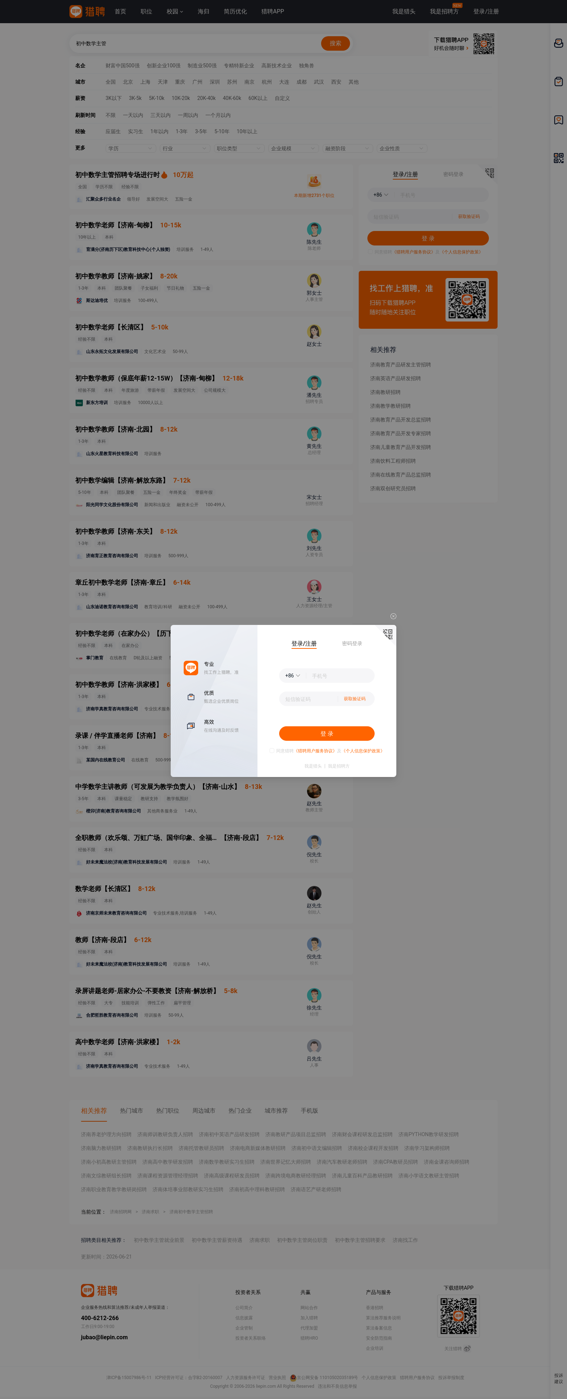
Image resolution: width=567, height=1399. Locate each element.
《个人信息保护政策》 (363, 750)
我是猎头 (313, 766)
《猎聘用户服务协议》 (315, 750)
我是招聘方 (339, 766)
